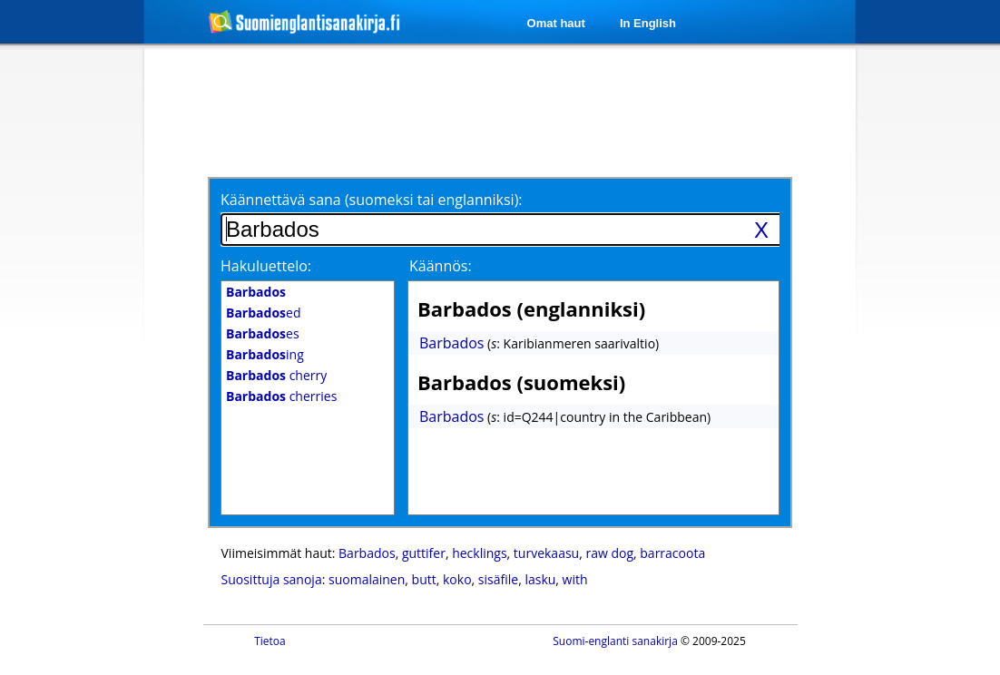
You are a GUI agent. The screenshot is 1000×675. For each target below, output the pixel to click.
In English (648, 23)
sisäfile (498, 579)
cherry (276, 375)
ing (265, 354)
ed (263, 312)
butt (424, 579)
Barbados (451, 343)
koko (457, 579)
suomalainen (366, 579)
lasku (540, 579)
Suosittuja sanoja (271, 579)
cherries (281, 396)
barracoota (672, 553)
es (262, 333)
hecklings (479, 553)
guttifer (424, 553)
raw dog (609, 553)
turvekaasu (546, 553)
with (575, 579)
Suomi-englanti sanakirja (615, 641)
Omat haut (556, 23)
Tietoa (270, 641)
